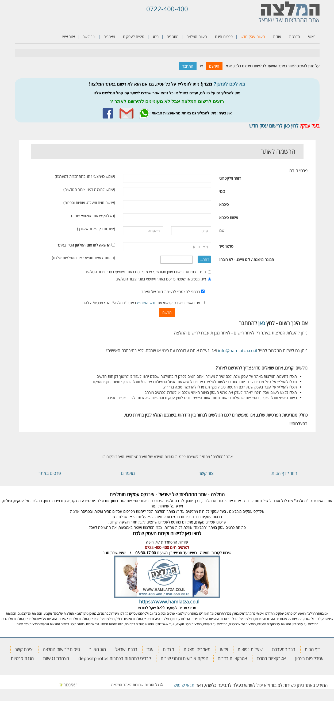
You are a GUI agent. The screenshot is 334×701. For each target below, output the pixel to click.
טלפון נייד (226, 246)
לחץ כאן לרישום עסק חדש (273, 125)
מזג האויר (97, 649)
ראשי (312, 36)
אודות (277, 36)
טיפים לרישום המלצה (61, 649)
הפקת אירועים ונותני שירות (184, 658)
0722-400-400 (167, 8)
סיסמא (224, 204)
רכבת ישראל (126, 649)
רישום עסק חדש (253, 36)
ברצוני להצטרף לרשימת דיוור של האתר (173, 291)
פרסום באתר (50, 473)
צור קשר (89, 36)
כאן (261, 323)
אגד (150, 649)
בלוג (155, 36)
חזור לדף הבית (284, 473)
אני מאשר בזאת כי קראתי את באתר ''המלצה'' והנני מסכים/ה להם (143, 302)
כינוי (222, 191)
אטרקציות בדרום (232, 658)
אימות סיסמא (228, 217)
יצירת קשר (24, 649)
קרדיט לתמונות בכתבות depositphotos (114, 658)
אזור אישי (68, 36)
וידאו (224, 649)
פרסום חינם (224, 36)
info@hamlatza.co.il (237, 350)
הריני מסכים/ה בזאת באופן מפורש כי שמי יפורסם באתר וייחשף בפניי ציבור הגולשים (148, 271)
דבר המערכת (283, 649)
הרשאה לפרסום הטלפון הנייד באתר (83, 245)
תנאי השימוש (146, 302)
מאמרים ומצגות (196, 649)
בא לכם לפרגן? (229, 84)
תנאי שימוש (184, 685)
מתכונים (172, 36)
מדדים (168, 649)
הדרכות (294, 36)
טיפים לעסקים (133, 36)
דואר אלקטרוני (230, 178)
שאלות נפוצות (250, 649)
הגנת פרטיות (22, 658)
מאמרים (109, 36)
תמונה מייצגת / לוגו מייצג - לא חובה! (246, 259)
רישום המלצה (196, 36)
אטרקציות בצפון (309, 658)
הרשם (167, 312)
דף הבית (312, 649)
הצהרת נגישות (56, 658)
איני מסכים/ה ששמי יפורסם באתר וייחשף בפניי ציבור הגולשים (163, 279)
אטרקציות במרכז (271, 658)
